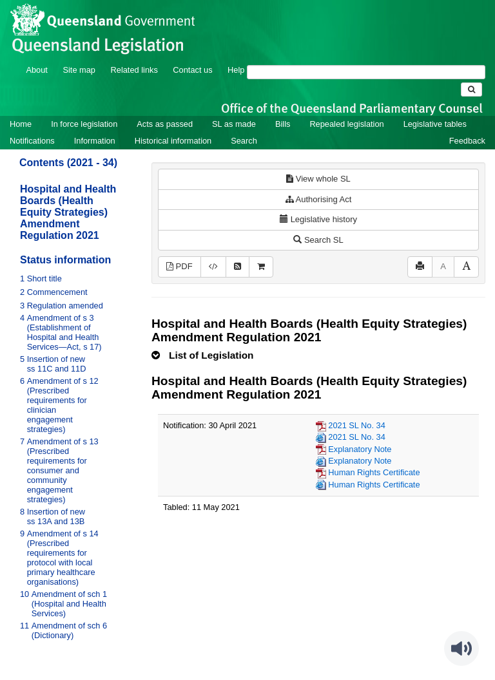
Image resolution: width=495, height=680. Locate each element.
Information (94, 141)
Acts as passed (165, 124)
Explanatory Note (359, 449)
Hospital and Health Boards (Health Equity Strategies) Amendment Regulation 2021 (68, 212)
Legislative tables (435, 124)
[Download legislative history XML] (213, 267)
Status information (65, 259)
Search (244, 141)
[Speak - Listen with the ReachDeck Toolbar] (461, 648)
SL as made (234, 124)
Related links (134, 70)
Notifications (32, 141)
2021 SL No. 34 (356, 425)
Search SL (318, 240)
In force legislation (84, 124)
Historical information (173, 141)
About (36, 70)
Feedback (467, 141)
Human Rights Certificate (374, 472)
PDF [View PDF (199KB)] (179, 266)
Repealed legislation (346, 124)
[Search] (366, 72)
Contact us (192, 70)
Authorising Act (319, 199)
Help (236, 70)
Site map (79, 70)
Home (21, 124)
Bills (282, 124)
